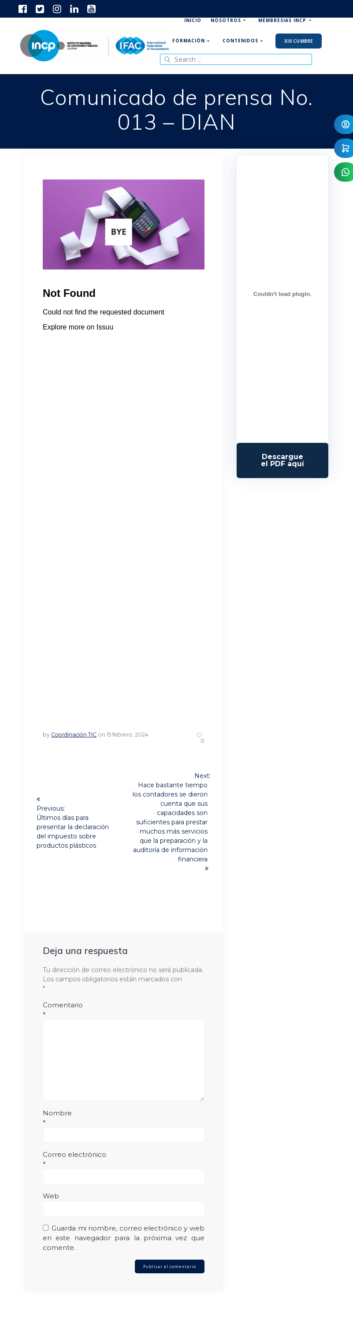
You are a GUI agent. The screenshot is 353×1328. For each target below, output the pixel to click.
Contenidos (240, 40)
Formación (188, 40)
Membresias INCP (282, 20)
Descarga (282, 460)
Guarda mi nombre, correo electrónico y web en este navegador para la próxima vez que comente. (123, 1238)
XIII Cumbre (298, 41)
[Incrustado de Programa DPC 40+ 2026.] (282, 293)
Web (51, 1196)
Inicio (192, 20)
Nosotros (226, 20)
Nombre (123, 1118)
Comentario (123, 1010)
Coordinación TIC (74, 734)
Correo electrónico (123, 1159)
